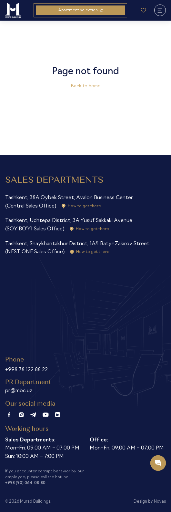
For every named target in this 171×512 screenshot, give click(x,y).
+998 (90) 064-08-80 (25, 483)
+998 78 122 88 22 (26, 369)
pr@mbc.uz (18, 390)
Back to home (86, 86)
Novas (160, 501)
